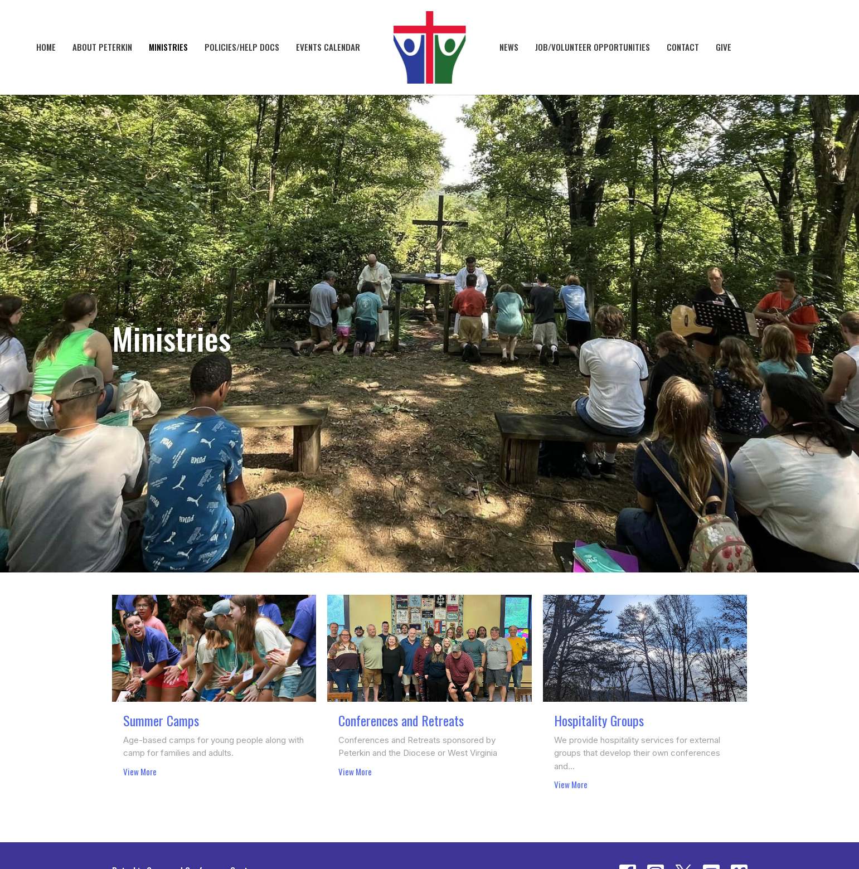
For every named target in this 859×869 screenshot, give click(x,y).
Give (723, 47)
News (508, 47)
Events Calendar (328, 47)
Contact (683, 47)
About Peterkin (102, 47)
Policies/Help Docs (242, 47)
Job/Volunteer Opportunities (592, 47)
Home (46, 47)
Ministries (168, 47)
